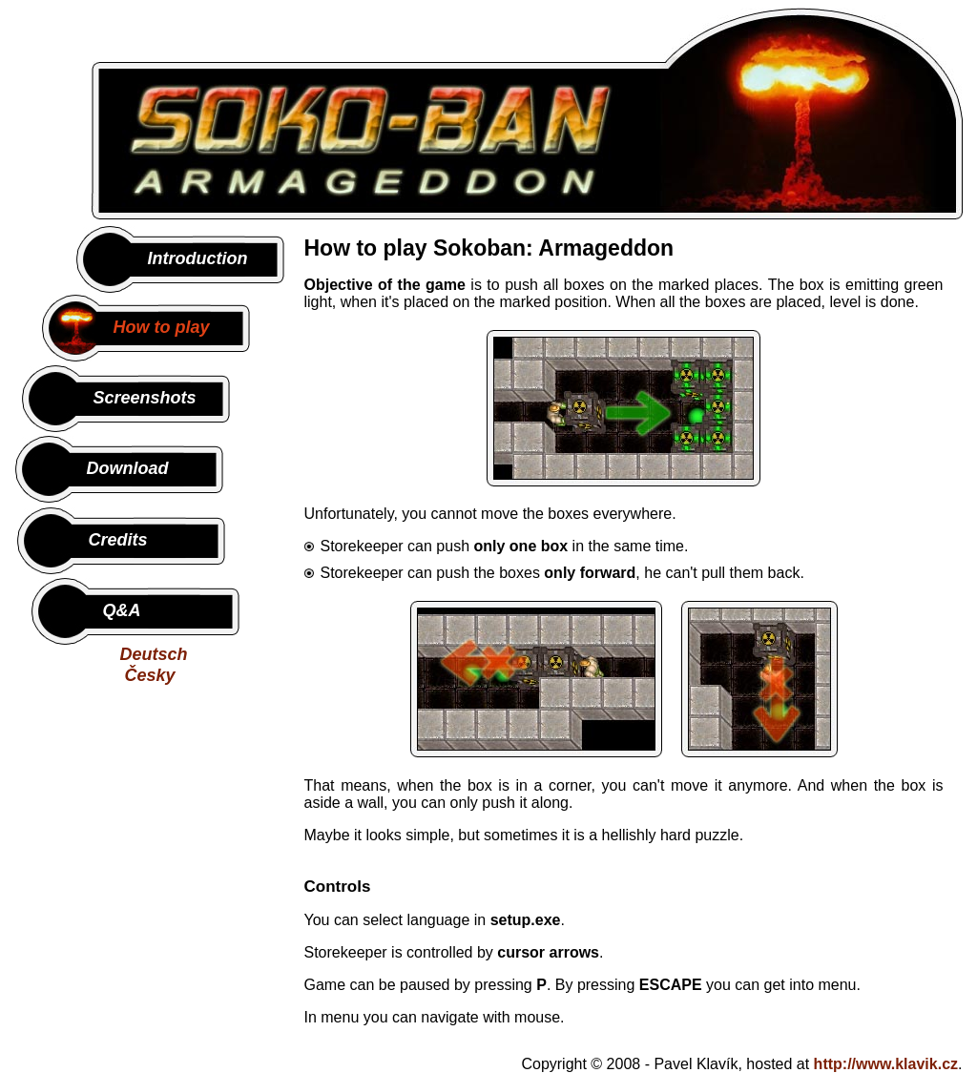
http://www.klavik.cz (886, 1064)
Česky (150, 675)
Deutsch (154, 654)
